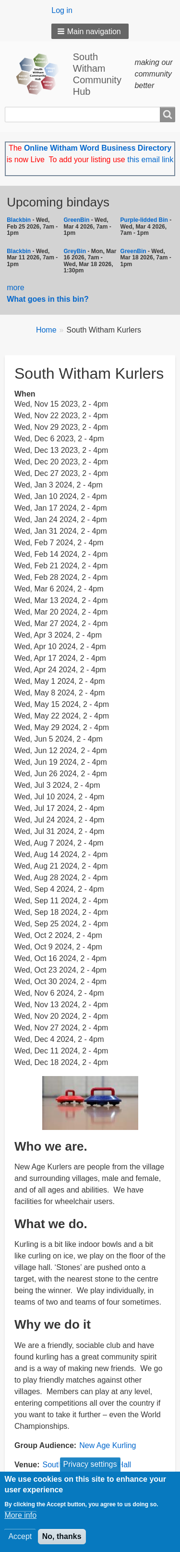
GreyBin (74, 251)
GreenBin (77, 220)
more (15, 287)
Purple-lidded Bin (144, 220)
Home (46, 330)
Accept (20, 1542)
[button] (90, 31)
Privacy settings (90, 1470)
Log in (61, 10)
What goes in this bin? (49, 299)
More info (20, 1521)
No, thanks (62, 1542)
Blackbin (19, 220)
